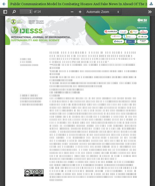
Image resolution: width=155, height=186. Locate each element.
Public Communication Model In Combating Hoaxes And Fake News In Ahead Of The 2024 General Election (82, 4)
